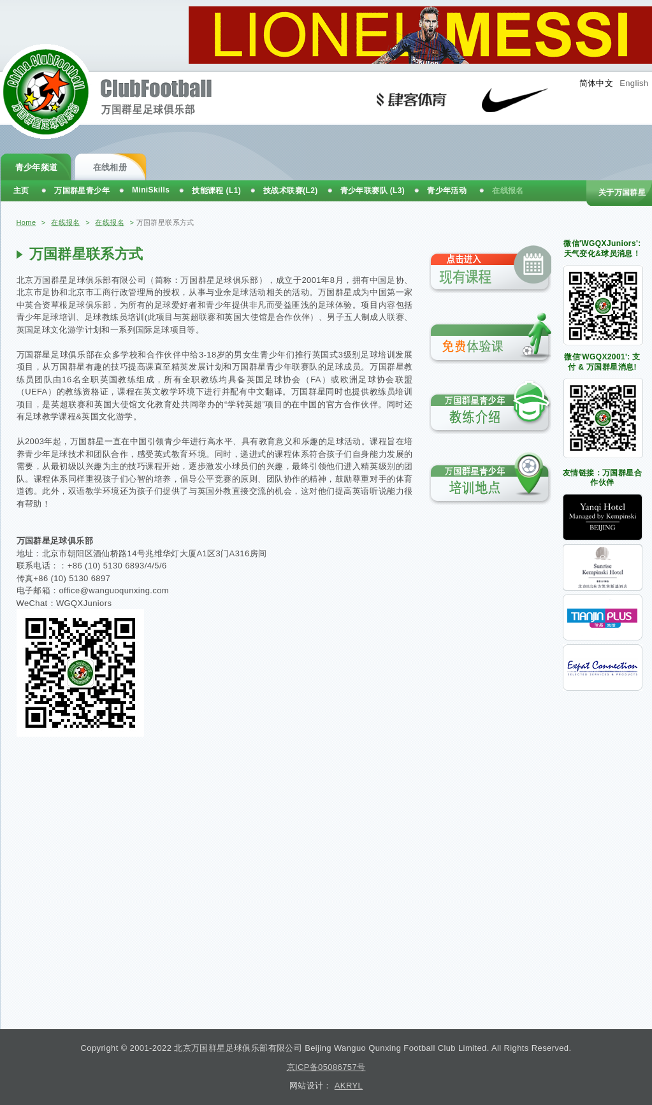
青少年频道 (36, 167)
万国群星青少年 (82, 190)
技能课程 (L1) (216, 190)
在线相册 (110, 167)
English (633, 83)
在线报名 (65, 222)
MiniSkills (151, 189)
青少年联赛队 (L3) (372, 190)
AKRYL (349, 1085)
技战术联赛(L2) (290, 190)
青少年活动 (447, 190)
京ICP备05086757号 (326, 1067)
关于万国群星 (622, 192)
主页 (21, 190)
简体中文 (596, 83)
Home (26, 222)
